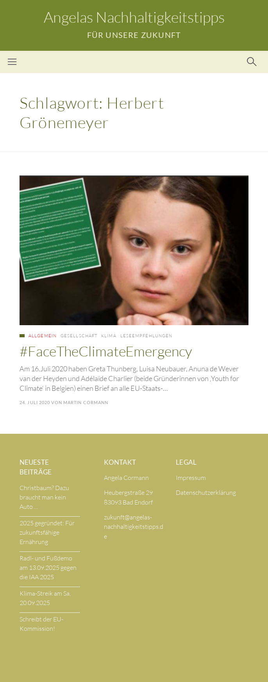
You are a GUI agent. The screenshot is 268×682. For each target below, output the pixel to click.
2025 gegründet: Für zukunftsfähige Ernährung (47, 532)
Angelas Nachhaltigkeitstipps (134, 17)
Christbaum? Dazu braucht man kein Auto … (44, 497)
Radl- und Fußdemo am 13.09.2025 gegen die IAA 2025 (48, 567)
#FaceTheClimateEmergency (106, 351)
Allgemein (43, 335)
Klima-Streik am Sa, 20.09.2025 (45, 598)
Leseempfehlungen (146, 335)
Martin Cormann (85, 402)
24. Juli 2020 (35, 402)
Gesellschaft (79, 335)
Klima (108, 335)
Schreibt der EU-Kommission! (41, 623)
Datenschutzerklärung (206, 492)
